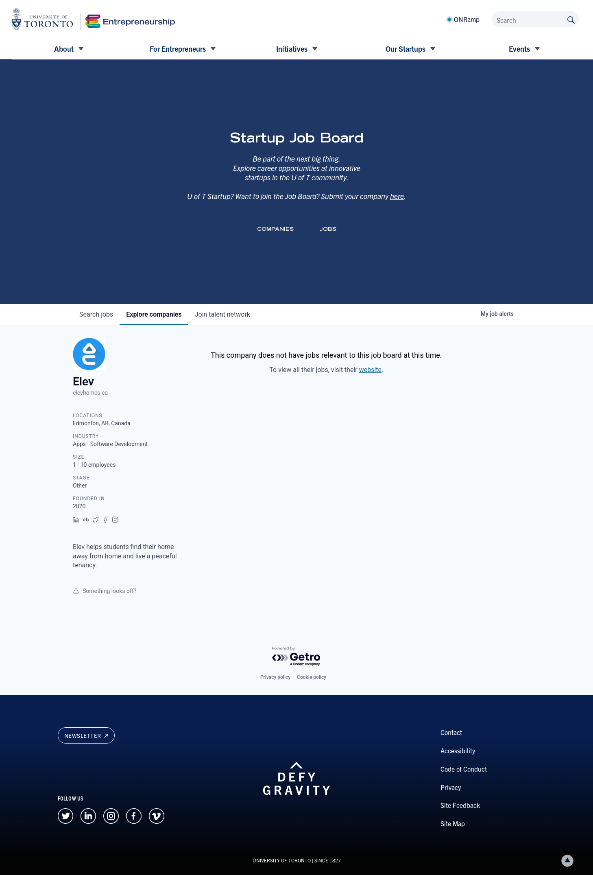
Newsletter (86, 735)
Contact (451, 732)
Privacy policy (275, 677)
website (370, 370)
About (64, 48)
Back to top (569, 861)
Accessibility (457, 750)
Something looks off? (104, 591)
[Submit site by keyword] (571, 19)
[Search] (535, 19)
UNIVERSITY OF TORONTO (282, 860)
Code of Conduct (463, 769)
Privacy (450, 787)
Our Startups (405, 48)
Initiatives (291, 48)
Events (519, 48)
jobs (96, 314)
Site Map (452, 823)
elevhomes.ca (90, 392)
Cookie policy (311, 677)
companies (153, 314)
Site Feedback (460, 805)
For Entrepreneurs (178, 48)
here (397, 196)
